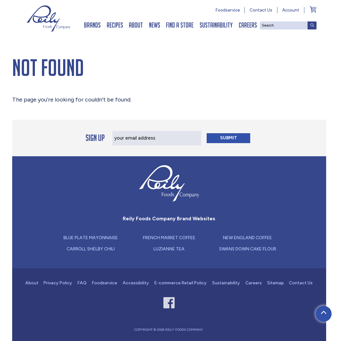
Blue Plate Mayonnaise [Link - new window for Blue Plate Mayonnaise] (90, 237)
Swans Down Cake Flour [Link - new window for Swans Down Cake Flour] (247, 248)
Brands (92, 25)
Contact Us (261, 9)
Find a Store (180, 25)
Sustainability (216, 25)
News (154, 25)
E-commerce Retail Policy (180, 282)
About (136, 25)
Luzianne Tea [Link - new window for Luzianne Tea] (169, 248)
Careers (248, 25)
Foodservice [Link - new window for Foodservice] (228, 9)
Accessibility (136, 282)
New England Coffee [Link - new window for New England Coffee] (247, 237)
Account (290, 9)
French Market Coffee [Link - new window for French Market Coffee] (169, 237)
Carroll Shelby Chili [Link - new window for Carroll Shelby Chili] (91, 248)
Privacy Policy (58, 282)
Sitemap (275, 282)
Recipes (115, 25)
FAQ (82, 282)
